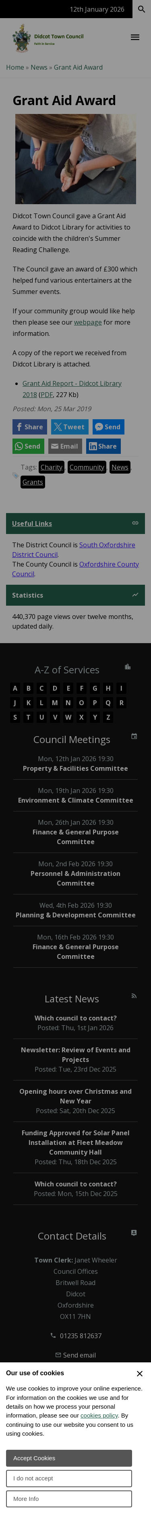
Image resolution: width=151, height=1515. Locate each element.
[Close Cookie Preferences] (140, 1373)
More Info (26, 1498)
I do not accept (33, 1478)
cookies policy (99, 1415)
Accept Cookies (34, 1458)
